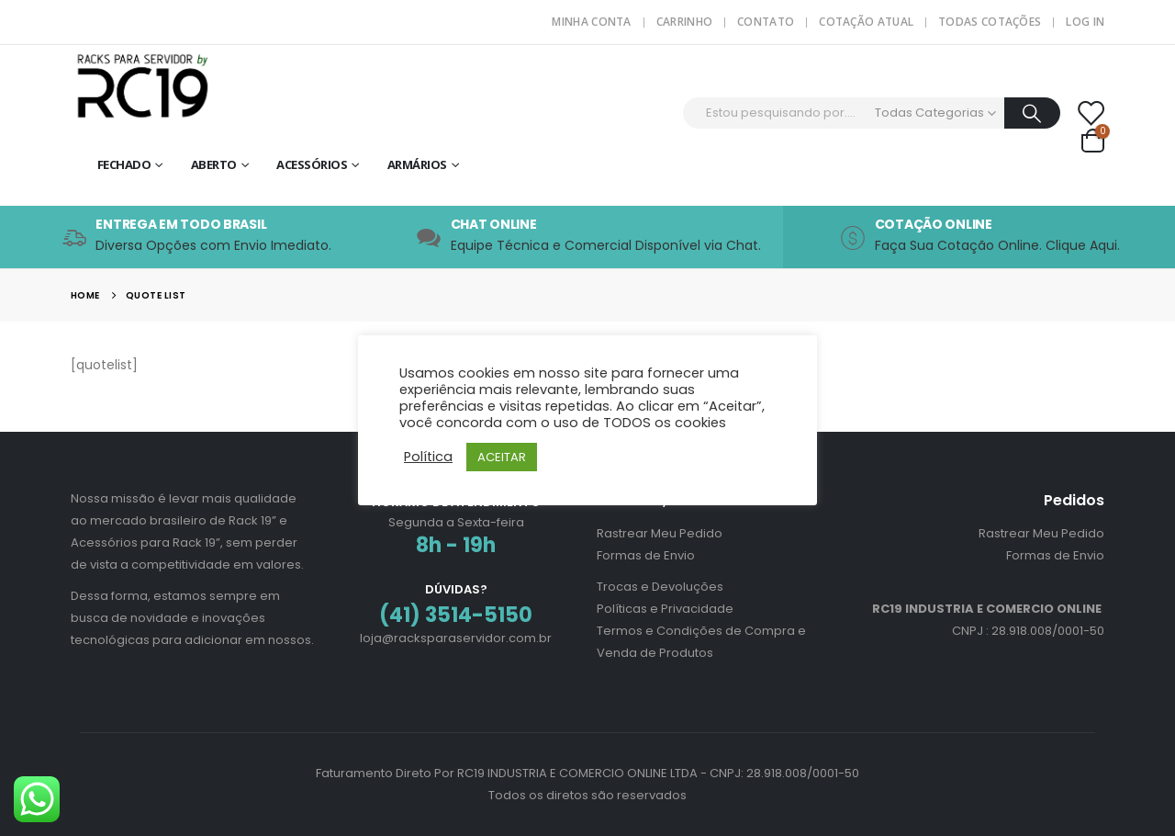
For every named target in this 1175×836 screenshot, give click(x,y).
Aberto (214, 164)
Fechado (124, 164)
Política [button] (428, 456)
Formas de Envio (646, 555)
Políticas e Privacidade (665, 608)
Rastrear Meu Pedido (659, 533)
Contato (765, 21)
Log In (1085, 21)
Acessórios (311, 164)
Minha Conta (591, 21)
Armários (417, 164)
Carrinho (684, 21)
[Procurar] (1032, 113)
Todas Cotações (989, 21)
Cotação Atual (866, 21)
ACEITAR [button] (501, 457)
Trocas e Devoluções (660, 586)
